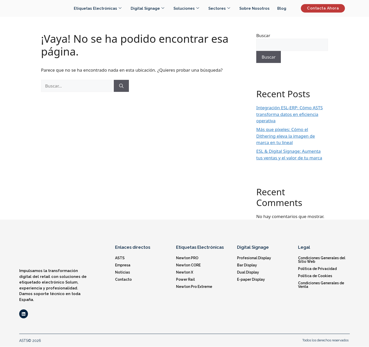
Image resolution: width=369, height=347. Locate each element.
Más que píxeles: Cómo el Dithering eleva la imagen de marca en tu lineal (285, 135)
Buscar (263, 35)
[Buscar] (121, 86)
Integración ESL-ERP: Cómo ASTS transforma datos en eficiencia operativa (289, 114)
